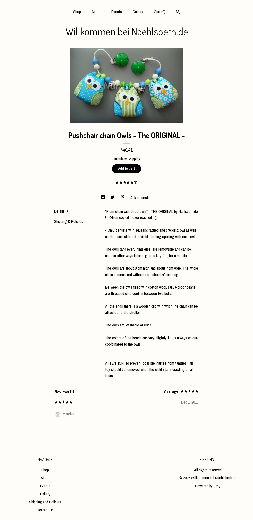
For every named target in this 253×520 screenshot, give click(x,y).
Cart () (159, 11)
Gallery (138, 11)
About (96, 11)
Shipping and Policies (45, 502)
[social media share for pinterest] (123, 197)
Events (116, 11)
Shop (77, 11)
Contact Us (45, 510)
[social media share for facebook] (103, 197)
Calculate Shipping (127, 159)
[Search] (178, 12)
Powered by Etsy (207, 486)
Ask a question (141, 197)
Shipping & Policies (68, 221)
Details (61, 211)
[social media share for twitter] (113, 197)
